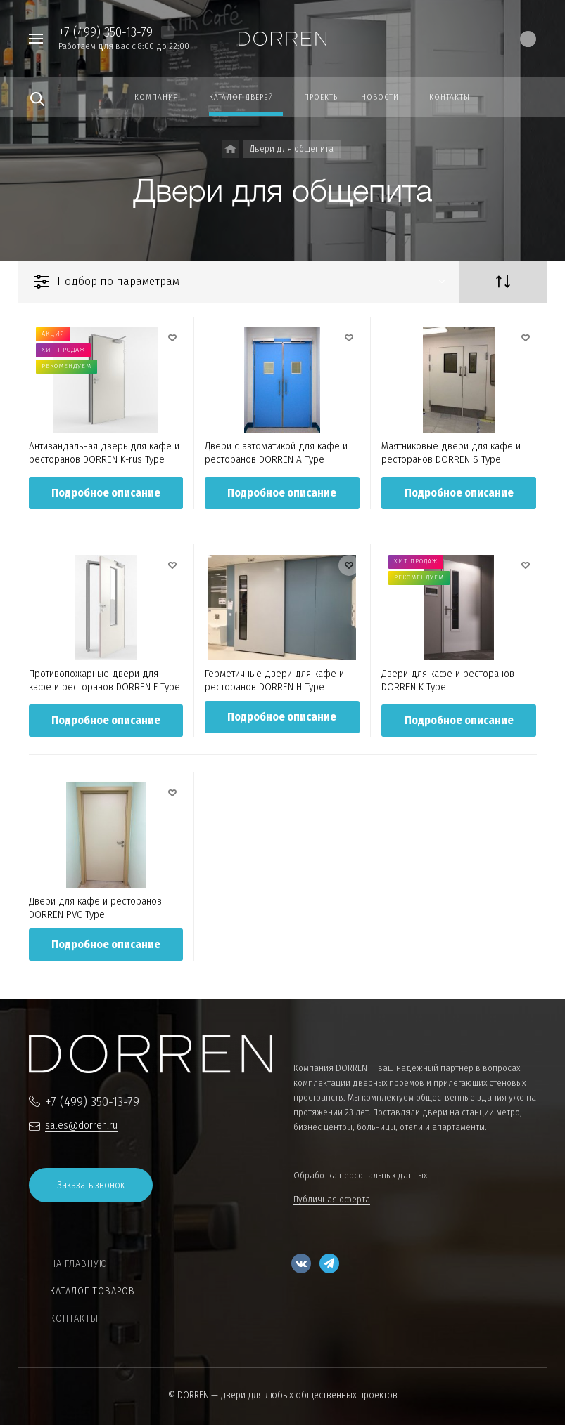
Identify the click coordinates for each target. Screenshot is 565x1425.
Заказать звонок (91, 1185)
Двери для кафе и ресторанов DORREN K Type (447, 680)
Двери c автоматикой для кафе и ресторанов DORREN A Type (276, 453)
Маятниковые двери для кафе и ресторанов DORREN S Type (451, 453)
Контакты (74, 1319)
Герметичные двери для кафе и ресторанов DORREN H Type (274, 680)
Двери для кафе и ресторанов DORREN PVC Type (95, 908)
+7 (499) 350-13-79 (105, 32)
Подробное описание (105, 492)
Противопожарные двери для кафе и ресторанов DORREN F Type (104, 680)
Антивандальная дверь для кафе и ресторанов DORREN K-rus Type (104, 453)
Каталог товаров (92, 1291)
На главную (79, 1264)
